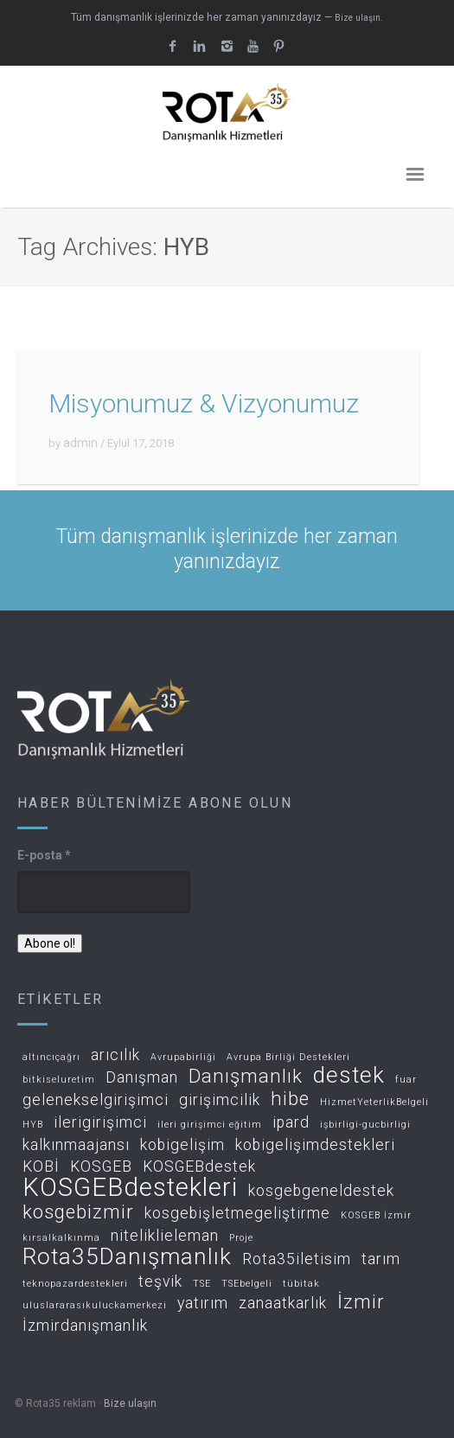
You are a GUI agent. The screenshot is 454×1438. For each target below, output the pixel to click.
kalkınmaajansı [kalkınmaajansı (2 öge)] (76, 1145)
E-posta (44, 855)
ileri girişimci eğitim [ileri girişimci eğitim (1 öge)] (209, 1125)
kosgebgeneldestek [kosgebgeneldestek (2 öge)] (321, 1191)
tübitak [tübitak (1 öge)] (301, 1284)
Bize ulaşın (130, 1403)
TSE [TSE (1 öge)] (202, 1284)
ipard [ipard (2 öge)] (291, 1123)
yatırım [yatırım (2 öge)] (202, 1303)
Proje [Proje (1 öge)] (241, 1238)
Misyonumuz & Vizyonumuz (203, 403)
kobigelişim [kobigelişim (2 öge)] (182, 1145)
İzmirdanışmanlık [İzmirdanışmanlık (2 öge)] (85, 1326)
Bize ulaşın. (359, 17)
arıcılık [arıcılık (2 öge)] (115, 1055)
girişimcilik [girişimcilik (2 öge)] (219, 1100)
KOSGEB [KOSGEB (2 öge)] (101, 1167)
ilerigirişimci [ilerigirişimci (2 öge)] (100, 1123)
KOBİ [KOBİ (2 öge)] (41, 1167)
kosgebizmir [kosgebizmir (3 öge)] (78, 1213)
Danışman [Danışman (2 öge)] (142, 1078)
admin (80, 443)
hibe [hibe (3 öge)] (290, 1099)
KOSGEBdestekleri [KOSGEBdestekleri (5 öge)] (130, 1188)
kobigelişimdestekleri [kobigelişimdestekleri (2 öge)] (315, 1145)
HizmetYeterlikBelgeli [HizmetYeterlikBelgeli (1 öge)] (374, 1102)
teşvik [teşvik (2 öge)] (160, 1282)
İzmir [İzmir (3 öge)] (361, 1303)
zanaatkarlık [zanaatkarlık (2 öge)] (283, 1303)
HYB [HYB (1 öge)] (32, 1125)
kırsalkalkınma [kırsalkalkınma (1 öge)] (61, 1238)
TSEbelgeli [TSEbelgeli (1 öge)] (246, 1284)
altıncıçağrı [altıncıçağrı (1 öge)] (51, 1057)
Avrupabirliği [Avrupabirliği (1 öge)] (183, 1057)
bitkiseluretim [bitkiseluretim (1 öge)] (58, 1080)
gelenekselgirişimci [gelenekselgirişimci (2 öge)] (95, 1100)
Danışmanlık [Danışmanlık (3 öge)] (246, 1077)
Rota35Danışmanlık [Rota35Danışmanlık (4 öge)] (127, 1257)
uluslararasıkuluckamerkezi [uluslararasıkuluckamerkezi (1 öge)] (94, 1306)
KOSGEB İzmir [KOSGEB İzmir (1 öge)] (376, 1216)
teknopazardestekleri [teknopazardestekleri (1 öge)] (75, 1284)
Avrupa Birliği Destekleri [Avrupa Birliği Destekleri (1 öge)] (288, 1057)
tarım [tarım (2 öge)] (380, 1259)
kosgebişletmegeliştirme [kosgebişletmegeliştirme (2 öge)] (237, 1213)
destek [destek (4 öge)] (349, 1076)
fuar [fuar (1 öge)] (406, 1080)
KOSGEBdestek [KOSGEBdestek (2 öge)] (199, 1167)
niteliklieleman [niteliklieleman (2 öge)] (165, 1236)
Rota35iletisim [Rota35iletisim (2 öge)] (296, 1259)
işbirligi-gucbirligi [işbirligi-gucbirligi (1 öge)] (365, 1125)
